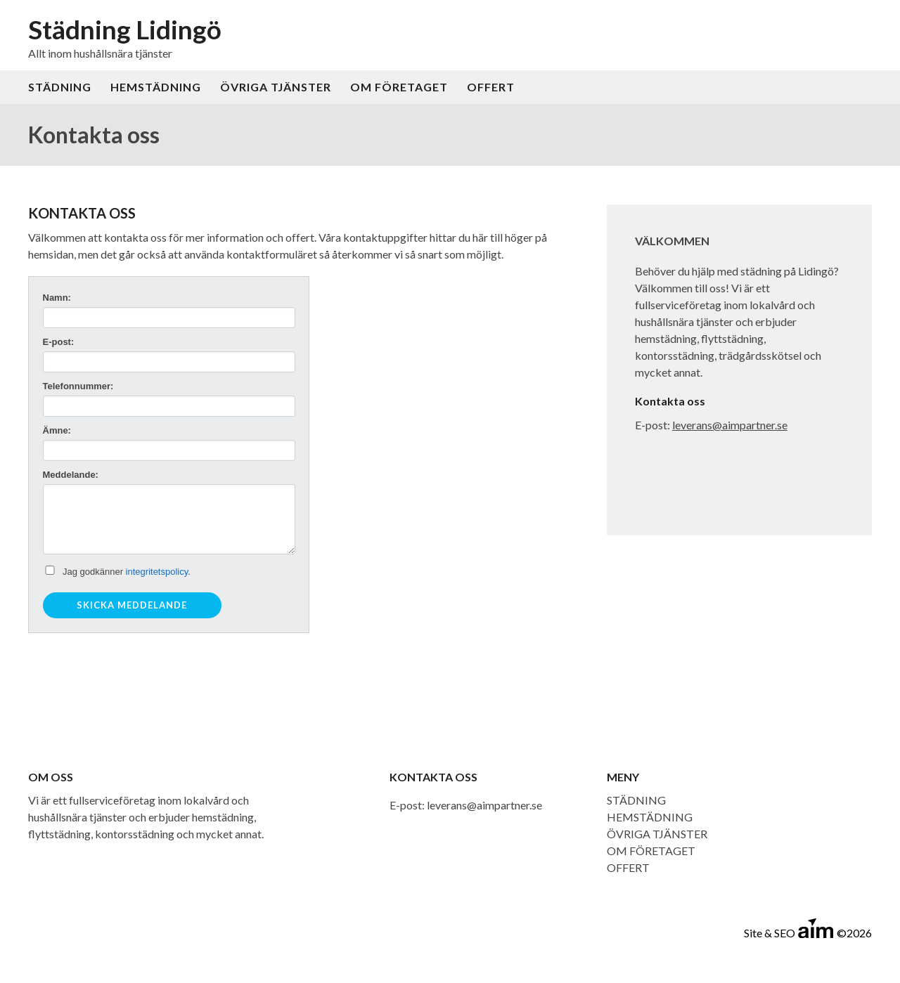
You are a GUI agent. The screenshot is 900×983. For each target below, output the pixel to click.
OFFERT (491, 86)
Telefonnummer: (78, 386)
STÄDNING (59, 86)
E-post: (59, 342)
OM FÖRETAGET (399, 86)
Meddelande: (70, 474)
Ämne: (57, 430)
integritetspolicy (157, 571)
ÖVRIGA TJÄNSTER (275, 86)
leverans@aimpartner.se (730, 424)
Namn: (57, 297)
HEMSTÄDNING (155, 86)
